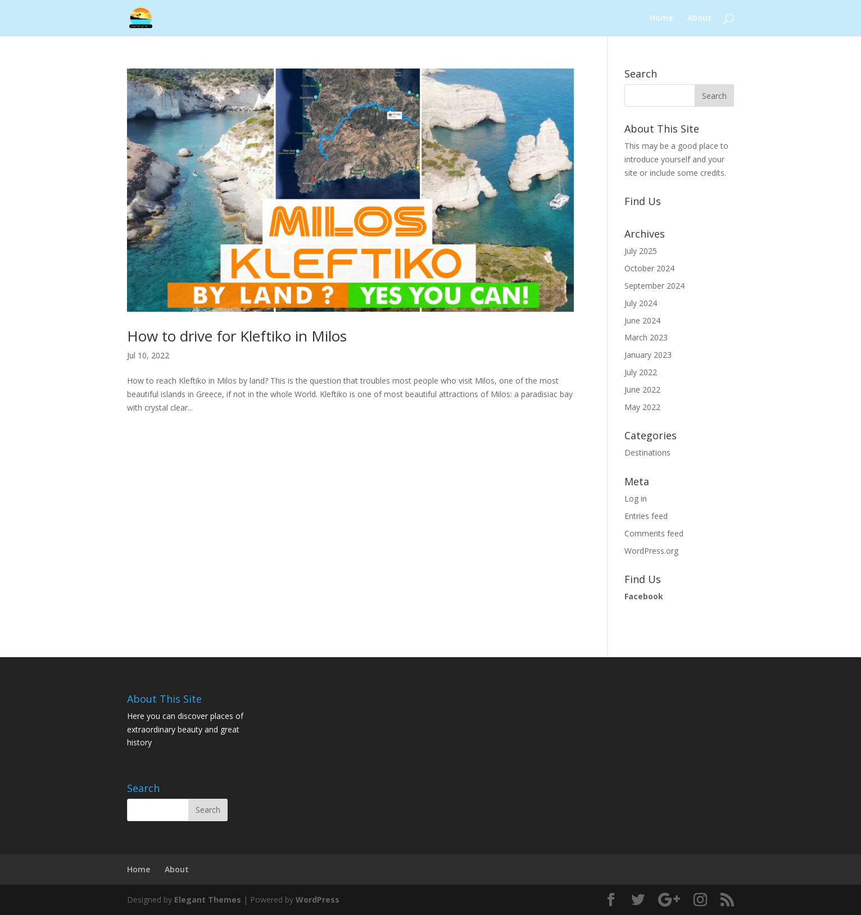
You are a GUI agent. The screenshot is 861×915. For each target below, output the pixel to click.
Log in (635, 498)
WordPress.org (651, 550)
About (699, 18)
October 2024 (649, 268)
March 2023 (646, 337)
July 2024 (640, 303)
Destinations (647, 452)
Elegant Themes (207, 899)
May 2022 (642, 407)
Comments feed (653, 533)
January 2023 (648, 354)
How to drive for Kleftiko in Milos (237, 336)
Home (661, 18)
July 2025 (640, 250)
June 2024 (642, 320)
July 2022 (640, 372)
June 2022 (642, 389)
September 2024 (654, 285)
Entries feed (646, 516)
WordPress (317, 899)
